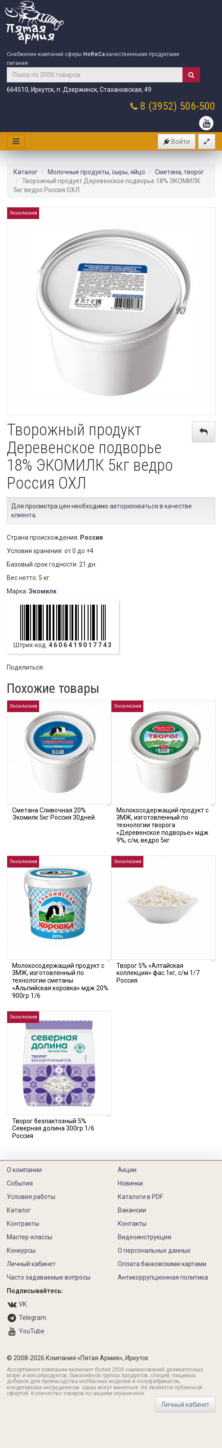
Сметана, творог (179, 172)
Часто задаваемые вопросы (48, 1277)
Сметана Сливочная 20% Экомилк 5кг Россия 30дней (53, 814)
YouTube (31, 1331)
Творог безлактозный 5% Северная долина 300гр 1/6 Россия (53, 1128)
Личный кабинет (31, 1264)
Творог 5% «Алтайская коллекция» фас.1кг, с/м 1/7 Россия (158, 973)
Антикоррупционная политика (163, 1277)
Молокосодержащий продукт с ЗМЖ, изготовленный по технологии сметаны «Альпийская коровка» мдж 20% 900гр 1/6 (60, 980)
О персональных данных (154, 1250)
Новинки (130, 1183)
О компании (24, 1169)
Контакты (132, 1223)
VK (23, 1304)
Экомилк (43, 591)
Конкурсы (21, 1250)
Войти (177, 141)
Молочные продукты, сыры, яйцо (96, 172)
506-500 (197, 106)
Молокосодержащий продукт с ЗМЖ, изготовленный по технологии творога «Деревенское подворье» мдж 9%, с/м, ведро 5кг (162, 825)
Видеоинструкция (144, 1237)
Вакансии (132, 1210)
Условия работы (31, 1196)
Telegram (32, 1317)
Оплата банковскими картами (162, 1264)
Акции (127, 1169)
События (20, 1183)
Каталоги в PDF (140, 1196)
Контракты (23, 1223)
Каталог (25, 172)
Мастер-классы (29, 1237)
